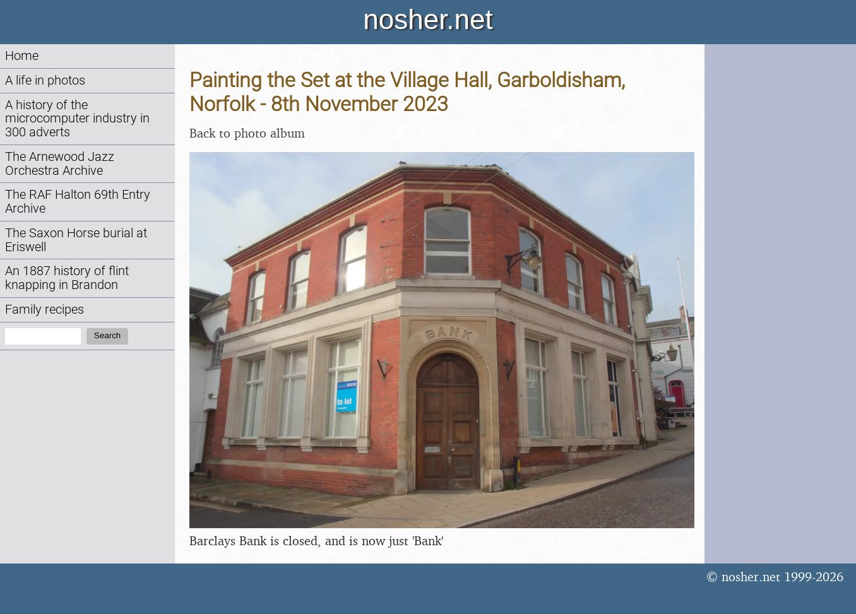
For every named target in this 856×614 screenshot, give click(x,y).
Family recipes (44, 309)
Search (107, 335)
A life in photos (45, 80)
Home (22, 56)
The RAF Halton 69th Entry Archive (77, 201)
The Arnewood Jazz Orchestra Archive (59, 164)
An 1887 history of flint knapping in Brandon (67, 278)
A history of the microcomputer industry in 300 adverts (77, 119)
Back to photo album (247, 133)
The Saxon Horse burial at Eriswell (76, 240)
